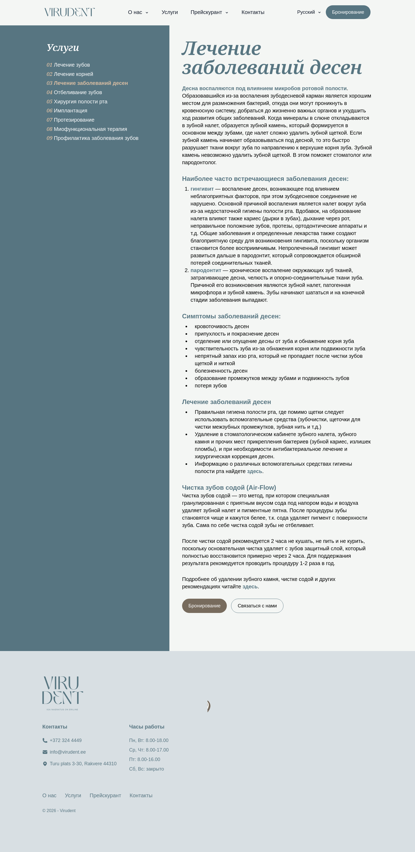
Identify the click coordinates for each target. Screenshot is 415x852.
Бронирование (204, 605)
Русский (309, 12)
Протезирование (70, 120)
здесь (254, 471)
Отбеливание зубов (74, 92)
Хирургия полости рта (77, 101)
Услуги (170, 12)
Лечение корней (70, 74)
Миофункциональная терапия (87, 129)
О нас (138, 12)
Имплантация (67, 110)
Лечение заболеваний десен (87, 83)
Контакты (253, 12)
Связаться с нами (257, 605)
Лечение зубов (68, 65)
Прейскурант (210, 12)
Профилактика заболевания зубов (93, 138)
